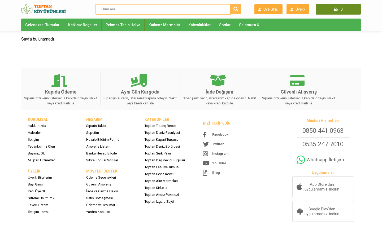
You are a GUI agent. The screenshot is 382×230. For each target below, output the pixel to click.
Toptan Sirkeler (156, 188)
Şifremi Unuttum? (41, 198)
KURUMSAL (38, 119)
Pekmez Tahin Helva (123, 25)
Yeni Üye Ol (36, 191)
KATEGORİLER (157, 119)
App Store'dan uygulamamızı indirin (322, 186)
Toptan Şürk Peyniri (159, 153)
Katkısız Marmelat (164, 25)
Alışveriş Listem (98, 146)
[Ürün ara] (163, 9)
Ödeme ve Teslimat (100, 205)
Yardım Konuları (98, 212)
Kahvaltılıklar (199, 25)
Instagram (220, 154)
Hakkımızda (37, 126)
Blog (216, 173)
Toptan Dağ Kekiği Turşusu (165, 160)
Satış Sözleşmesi (99, 198)
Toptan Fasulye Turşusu (162, 167)
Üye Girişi (268, 10)
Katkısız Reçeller (82, 25)
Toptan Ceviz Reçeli (159, 174)
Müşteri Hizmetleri (41, 160)
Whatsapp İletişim (325, 159)
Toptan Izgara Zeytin (160, 202)
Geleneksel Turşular (42, 25)
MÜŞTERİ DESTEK (102, 171)
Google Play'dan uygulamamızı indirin (322, 211)
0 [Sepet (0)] (342, 9)
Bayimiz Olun (37, 153)
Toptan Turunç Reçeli (160, 126)
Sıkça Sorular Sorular (102, 160)
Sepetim (92, 133)
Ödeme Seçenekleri (101, 177)
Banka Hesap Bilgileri (102, 153)
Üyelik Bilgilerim (40, 177)
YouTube (219, 163)
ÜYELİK (34, 171)
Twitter (218, 144)
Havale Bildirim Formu (102, 139)
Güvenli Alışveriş (98, 184)
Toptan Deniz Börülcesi (162, 146)
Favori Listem (38, 205)
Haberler (34, 133)
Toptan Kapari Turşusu (162, 139)
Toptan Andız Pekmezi (162, 195)
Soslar (225, 25)
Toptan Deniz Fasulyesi (162, 133)
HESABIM (94, 119)
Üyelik (297, 10)
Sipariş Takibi (96, 126)
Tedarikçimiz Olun (41, 146)
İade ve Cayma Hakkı (102, 191)
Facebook (220, 134)
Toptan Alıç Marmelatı (161, 181)
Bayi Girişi (35, 184)
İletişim (33, 139)
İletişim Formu (39, 212)
